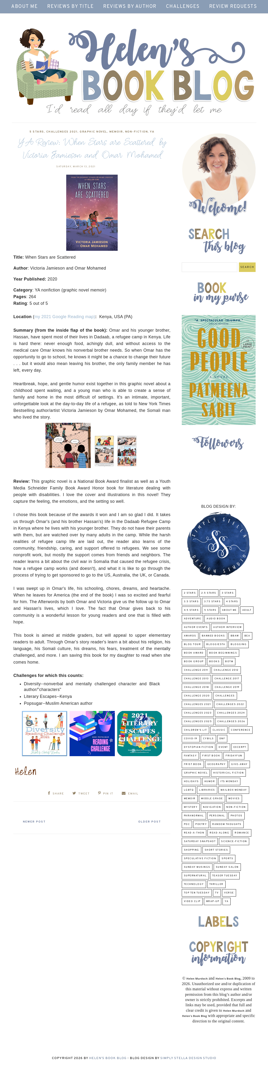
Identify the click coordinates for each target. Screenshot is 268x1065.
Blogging (239, 644)
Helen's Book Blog (107, 1058)
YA (152, 132)
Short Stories (216, 850)
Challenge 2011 (196, 670)
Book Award (194, 653)
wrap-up (212, 901)
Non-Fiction (136, 132)
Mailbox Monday (234, 790)
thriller (216, 884)
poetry (201, 824)
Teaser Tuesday (225, 875)
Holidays (191, 781)
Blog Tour (192, 644)
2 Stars (190, 593)
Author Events (196, 627)
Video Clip (192, 901)
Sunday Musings (197, 867)
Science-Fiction (234, 841)
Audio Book (216, 618)
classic (219, 730)
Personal (217, 815)
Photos (237, 815)
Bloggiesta (215, 644)
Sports (227, 858)
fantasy (190, 755)
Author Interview (227, 627)
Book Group (194, 661)
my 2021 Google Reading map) (64, 316)
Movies (234, 798)
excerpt (239, 747)
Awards (190, 635)
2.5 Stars (208, 593)
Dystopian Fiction (198, 747)
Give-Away (239, 764)
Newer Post (36, 821)
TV (217, 892)
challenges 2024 (231, 713)
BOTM (229, 661)
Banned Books (213, 635)
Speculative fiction (200, 858)
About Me (24, 7)
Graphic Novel (93, 132)
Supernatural (195, 875)
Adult (247, 610)
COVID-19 (190, 738)
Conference (240, 730)
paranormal (194, 815)
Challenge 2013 (196, 678)
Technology (194, 884)
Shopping (191, 850)
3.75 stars (212, 601)
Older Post (147, 821)
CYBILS (208, 738)
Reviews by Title (70, 7)
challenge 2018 (196, 687)
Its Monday (229, 781)
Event (223, 747)
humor (209, 781)
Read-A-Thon (194, 832)
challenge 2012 (226, 670)
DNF (222, 738)
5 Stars (37, 132)
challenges (225, 695)
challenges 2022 (230, 704)
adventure (192, 618)
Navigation (212, 807)
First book (211, 755)
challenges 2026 (231, 721)
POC (187, 824)
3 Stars (228, 593)
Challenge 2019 (227, 687)
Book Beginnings (223, 653)
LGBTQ (189, 790)
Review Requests (233, 7)
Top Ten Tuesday (197, 892)
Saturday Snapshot (200, 841)
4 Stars (232, 601)
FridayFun (234, 755)
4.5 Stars (191, 610)
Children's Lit (195, 730)
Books (214, 661)
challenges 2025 (198, 721)
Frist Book (193, 764)
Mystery (191, 807)
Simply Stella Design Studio (188, 1058)
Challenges (183, 7)
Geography (216, 764)
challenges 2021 (62, 132)
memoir (116, 132)
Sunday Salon (227, 867)
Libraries (207, 790)
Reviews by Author (130, 7)
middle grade (212, 798)
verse (229, 892)
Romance (242, 832)
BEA (247, 635)
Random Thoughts (227, 824)
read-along (219, 832)
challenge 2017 (226, 678)
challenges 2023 (198, 713)
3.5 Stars (191, 601)
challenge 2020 (197, 695)
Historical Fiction (228, 772)
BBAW (235, 635)
